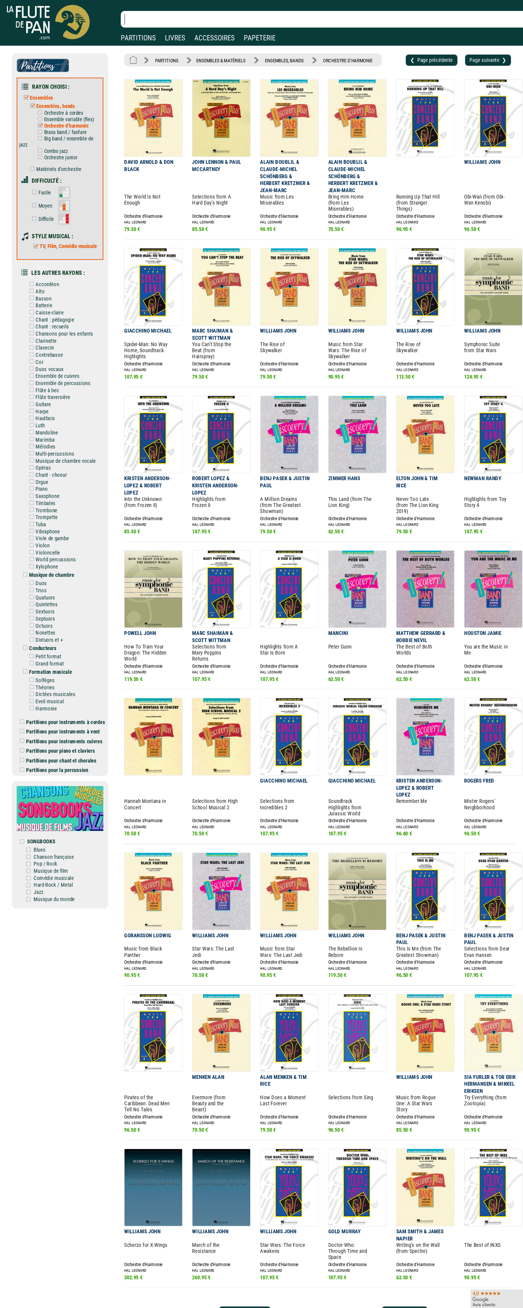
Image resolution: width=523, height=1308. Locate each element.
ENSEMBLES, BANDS (284, 60)
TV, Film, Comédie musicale (63, 246)
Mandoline (42, 432)
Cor (34, 362)
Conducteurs (38, 648)
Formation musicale (46, 672)
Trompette (42, 517)
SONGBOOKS (41, 841)
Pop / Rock (45, 864)
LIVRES (175, 38)
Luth (35, 425)
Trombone (41, 510)
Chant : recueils (47, 327)
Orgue (37, 482)
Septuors (40, 618)
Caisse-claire (45, 312)
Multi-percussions (50, 453)
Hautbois (40, 418)
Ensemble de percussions (58, 383)
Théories (40, 687)
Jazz (38, 892)
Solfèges (40, 680)
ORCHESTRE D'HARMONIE (347, 60)
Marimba (40, 439)
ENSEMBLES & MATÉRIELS (221, 60)
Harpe (37, 411)
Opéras (38, 468)
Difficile (41, 219)
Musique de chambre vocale (61, 461)
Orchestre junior (56, 157)
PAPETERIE (259, 38)
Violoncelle (43, 552)
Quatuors (40, 597)
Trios (36, 590)
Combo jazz (51, 151)
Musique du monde (54, 899)
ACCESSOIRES (214, 38)
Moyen (40, 206)
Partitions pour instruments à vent (60, 731)
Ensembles (36, 98)
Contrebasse (44, 355)
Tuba (36, 524)
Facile (40, 192)
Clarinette (41, 340)
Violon (38, 545)
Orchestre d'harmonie (62, 126)
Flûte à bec (42, 390)
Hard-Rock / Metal (53, 885)
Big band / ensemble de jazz (56, 141)
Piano (37, 489)
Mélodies (40, 447)
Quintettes (42, 604)
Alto (35, 291)
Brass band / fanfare (61, 132)
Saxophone (43, 496)
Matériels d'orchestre (54, 169)
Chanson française (54, 857)
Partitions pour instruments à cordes (62, 722)
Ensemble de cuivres (53, 376)
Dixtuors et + (44, 639)
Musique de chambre (47, 575)
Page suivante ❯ (488, 60)
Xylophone (42, 567)
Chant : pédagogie (50, 319)
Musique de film (51, 870)
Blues (39, 849)
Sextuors (40, 612)
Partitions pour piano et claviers (57, 750)
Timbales (40, 503)
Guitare (38, 404)
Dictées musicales (50, 694)
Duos (36, 583)
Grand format (45, 663)
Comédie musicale (54, 878)
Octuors (39, 625)
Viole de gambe (47, 538)
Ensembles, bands (51, 106)
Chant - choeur (46, 474)
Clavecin (40, 348)
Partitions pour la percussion (54, 770)
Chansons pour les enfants (59, 333)
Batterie (39, 305)
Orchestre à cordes (59, 113)
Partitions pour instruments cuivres (61, 741)
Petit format (44, 656)
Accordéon (42, 284)
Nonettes (40, 633)
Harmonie (41, 708)
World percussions (51, 559)
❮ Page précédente (431, 60)
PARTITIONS (138, 38)
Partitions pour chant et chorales (58, 760)
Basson (39, 298)
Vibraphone (43, 531)
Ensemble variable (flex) (64, 119)
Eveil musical (45, 701)
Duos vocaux (44, 369)
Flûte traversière (48, 397)
